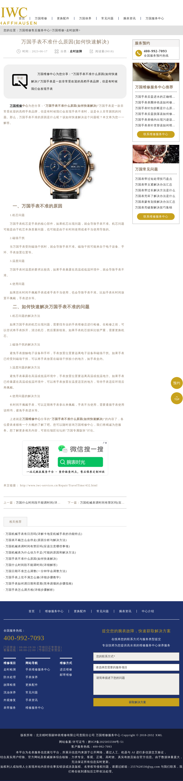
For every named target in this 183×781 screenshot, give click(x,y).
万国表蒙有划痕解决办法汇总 (155, 201)
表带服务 (10, 707)
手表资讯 (31, 700)
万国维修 (58, 30)
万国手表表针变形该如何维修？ (156, 125)
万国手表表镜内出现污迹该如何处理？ (156, 119)
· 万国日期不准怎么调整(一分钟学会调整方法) (35, 571)
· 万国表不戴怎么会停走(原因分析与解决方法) (35, 540)
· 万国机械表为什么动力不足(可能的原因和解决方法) (40, 552)
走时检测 (10, 669)
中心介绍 (148, 611)
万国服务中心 (155, 18)
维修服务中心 (54, 611)
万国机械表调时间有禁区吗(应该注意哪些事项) (112, 502)
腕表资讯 (129, 18)
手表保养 (31, 677)
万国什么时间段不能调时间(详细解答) (42, 502)
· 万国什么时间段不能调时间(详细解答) (30, 565)
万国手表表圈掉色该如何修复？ (156, 102)
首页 (32, 611)
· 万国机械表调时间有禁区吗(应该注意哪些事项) (37, 546)
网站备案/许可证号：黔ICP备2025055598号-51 (91, 741)
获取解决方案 (137, 702)
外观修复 (10, 700)
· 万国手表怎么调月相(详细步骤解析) (29, 589)
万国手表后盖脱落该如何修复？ (156, 114)
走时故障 (72, 30)
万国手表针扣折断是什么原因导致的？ (156, 108)
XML (159, 735)
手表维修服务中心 (37, 669)
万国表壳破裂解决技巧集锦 (153, 207)
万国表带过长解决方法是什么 (155, 190)
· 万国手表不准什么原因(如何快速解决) (30, 558)
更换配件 (63, 18)
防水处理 (10, 677)
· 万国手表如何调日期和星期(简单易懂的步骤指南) (38, 583)
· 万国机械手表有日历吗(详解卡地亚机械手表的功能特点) (43, 534)
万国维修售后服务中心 (34, 30)
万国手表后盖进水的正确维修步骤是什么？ (156, 96)
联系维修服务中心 (155, 134)
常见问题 (107, 18)
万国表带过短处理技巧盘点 (153, 179)
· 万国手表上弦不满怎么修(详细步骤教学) (32, 577)
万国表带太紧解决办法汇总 (153, 184)
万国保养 (85, 18)
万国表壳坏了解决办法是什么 (155, 196)
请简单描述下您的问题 (136, 684)
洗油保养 (10, 692)
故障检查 (10, 684)
